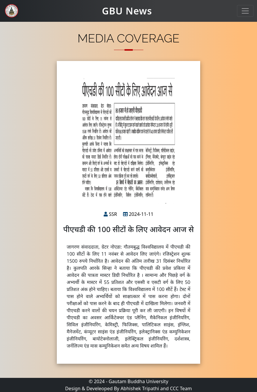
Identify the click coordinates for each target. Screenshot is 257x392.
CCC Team (181, 388)
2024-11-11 (141, 214)
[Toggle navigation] (245, 11)
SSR (113, 214)
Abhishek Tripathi (139, 388)
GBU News (127, 10)
